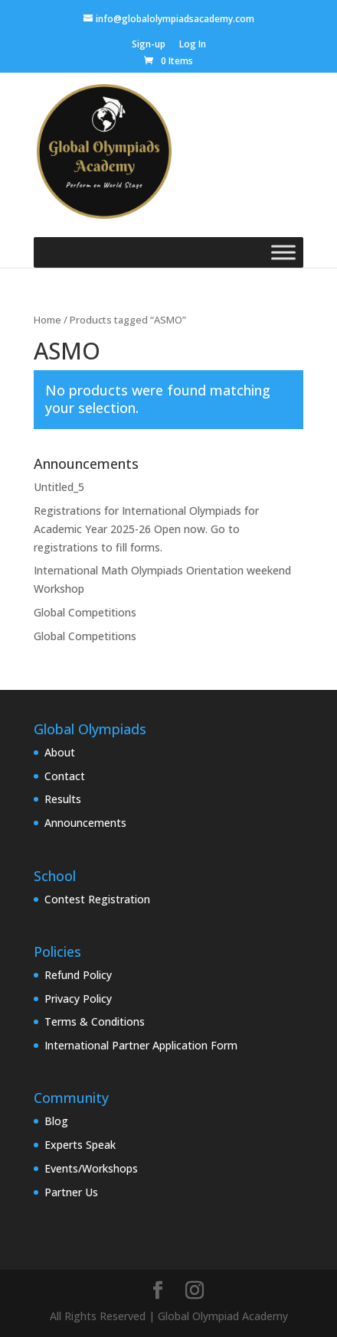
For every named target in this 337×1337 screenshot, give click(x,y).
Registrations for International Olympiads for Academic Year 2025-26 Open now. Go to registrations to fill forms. (146, 529)
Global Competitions (85, 612)
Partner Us (71, 1192)
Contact (64, 776)
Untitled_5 (59, 487)
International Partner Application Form (140, 1045)
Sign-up (148, 45)
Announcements (85, 822)
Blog (56, 1121)
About (59, 752)
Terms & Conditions (94, 1021)
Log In (192, 45)
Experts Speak (80, 1144)
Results (62, 799)
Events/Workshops (91, 1168)
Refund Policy (78, 975)
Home (47, 320)
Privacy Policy (78, 998)
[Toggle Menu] (283, 252)
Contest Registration (97, 899)
